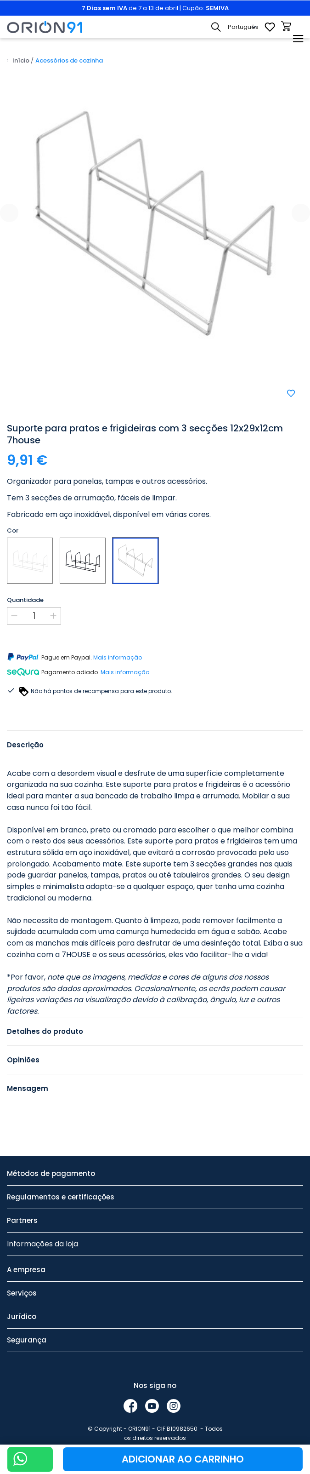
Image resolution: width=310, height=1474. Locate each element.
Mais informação (117, 657)
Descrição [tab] (25, 745)
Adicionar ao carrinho (183, 1459)
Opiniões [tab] (23, 1060)
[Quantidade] (34, 616)
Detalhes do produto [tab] (45, 1031)
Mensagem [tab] (27, 1088)
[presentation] (9, 213)
